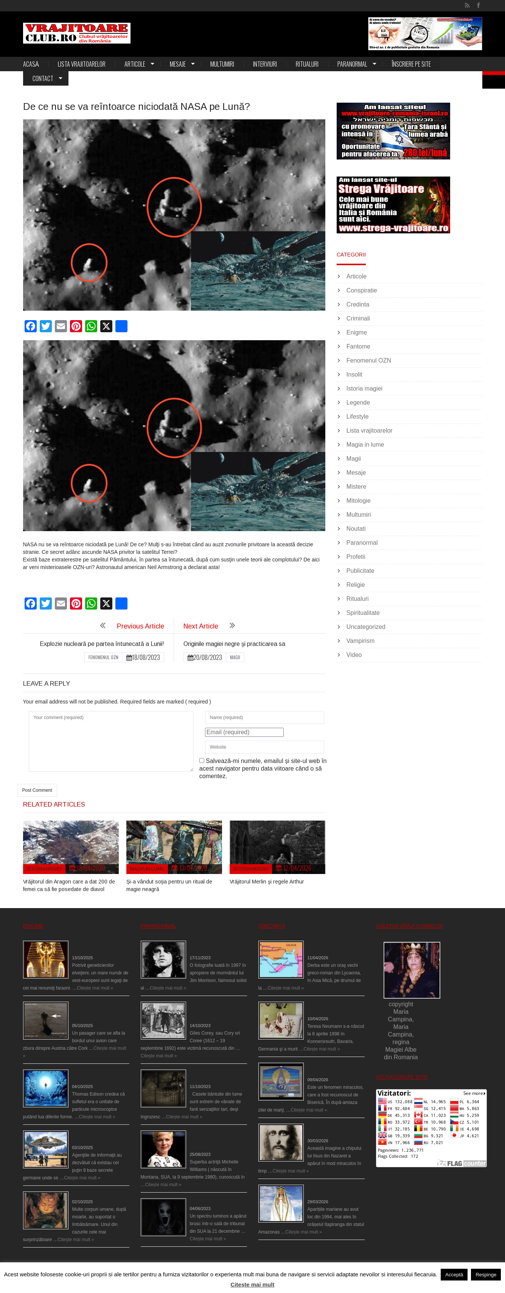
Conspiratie (362, 290)
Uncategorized (366, 627)
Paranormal (352, 64)
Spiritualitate (363, 613)
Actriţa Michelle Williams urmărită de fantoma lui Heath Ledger (215, 1139)
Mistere (356, 486)
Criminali (358, 318)
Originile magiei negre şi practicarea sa (234, 644)
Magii (235, 657)
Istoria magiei (44, 869)
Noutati (356, 528)
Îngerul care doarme (93, 1194)
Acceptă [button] (454, 1274)
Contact (43, 78)
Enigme (357, 332)
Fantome (358, 346)
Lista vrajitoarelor (82, 64)
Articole (134, 64)
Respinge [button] (485, 1274)
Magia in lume (147, 869)
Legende (358, 402)
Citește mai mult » (95, 988)
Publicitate (360, 571)
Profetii (356, 556)
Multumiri (222, 64)
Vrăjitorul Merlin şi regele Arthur (267, 882)
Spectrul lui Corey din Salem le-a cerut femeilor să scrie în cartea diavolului (218, 1011)
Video (354, 655)
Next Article (200, 626)
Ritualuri (307, 64)
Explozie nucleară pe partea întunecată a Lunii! (102, 644)
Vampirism (360, 641)
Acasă (31, 64)
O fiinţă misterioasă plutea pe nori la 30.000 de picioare (99, 1011)
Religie (356, 585)
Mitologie (359, 500)
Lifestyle (358, 416)
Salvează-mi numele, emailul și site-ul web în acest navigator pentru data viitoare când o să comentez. (263, 768)
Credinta (358, 304)
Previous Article (140, 626)
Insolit (354, 374)
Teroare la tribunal (208, 1201)
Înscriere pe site (411, 64)
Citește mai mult (253, 1284)
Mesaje (178, 64)
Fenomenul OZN (103, 657)
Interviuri (265, 64)
